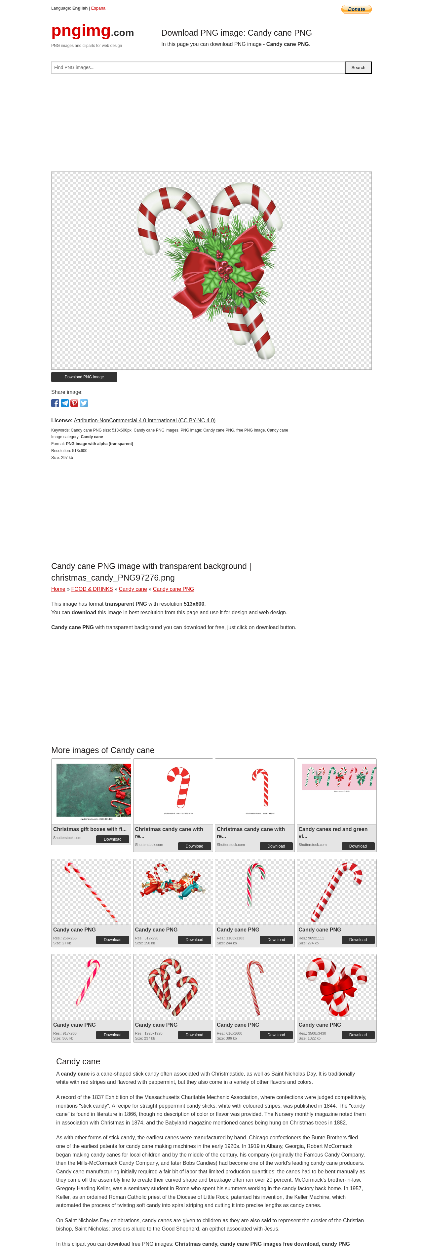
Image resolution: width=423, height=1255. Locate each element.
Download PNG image (84, 377)
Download (112, 839)
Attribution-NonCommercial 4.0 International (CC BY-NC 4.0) (144, 420)
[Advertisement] (211, 125)
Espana (98, 8)
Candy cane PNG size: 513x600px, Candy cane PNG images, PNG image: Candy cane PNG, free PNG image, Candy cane (179, 430)
